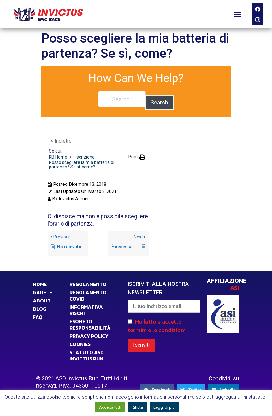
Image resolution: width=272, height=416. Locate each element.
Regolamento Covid (88, 292)
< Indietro (61, 137)
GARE (42, 289)
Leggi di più (164, 407)
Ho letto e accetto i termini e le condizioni (157, 322)
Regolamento (88, 280)
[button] (238, 14)
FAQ (38, 313)
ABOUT (42, 297)
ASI (234, 284)
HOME (40, 280)
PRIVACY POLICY (88, 332)
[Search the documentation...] (122, 99)
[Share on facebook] (157, 386)
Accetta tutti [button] (110, 407)
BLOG (39, 305)
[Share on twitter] (191, 386)
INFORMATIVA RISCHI (86, 306)
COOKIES (80, 340)
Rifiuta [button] (137, 407)
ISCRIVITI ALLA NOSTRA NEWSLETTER (164, 292)
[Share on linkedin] (223, 386)
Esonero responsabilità (90, 321)
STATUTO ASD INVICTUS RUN (86, 352)
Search (159, 99)
